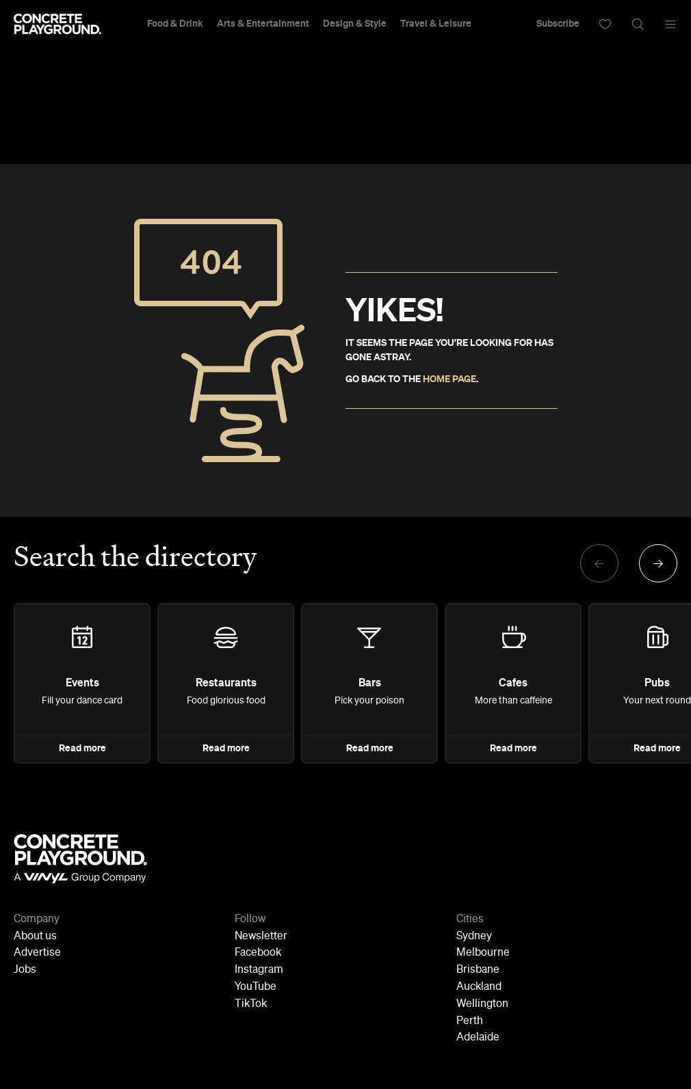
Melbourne (483, 952)
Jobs (25, 970)
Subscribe (557, 24)
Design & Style (355, 24)
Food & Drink (175, 24)
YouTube (255, 987)
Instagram (259, 970)
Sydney (474, 936)
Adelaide (477, 1037)
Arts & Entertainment (263, 24)
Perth (469, 1021)
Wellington (482, 1004)
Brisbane (477, 970)
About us (35, 936)
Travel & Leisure (435, 24)
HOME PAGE (449, 379)
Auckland (478, 987)
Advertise (37, 952)
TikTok (251, 1004)
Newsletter (261, 936)
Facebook (258, 952)
